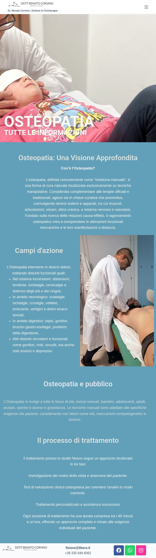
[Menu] (146, 7)
